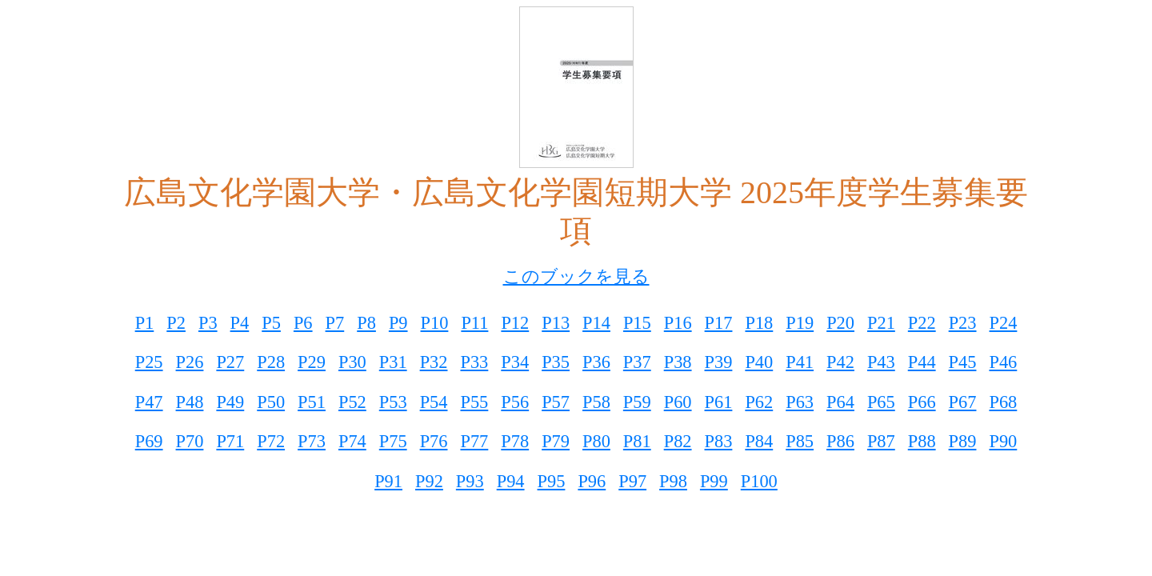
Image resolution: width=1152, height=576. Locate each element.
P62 (759, 402)
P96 (592, 481)
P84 (759, 441)
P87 (881, 441)
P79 (556, 441)
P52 (352, 402)
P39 (719, 362)
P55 (474, 402)
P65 (881, 402)
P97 (632, 481)
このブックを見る (576, 276)
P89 (963, 441)
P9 (398, 323)
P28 (271, 362)
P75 (393, 441)
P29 (312, 362)
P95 (552, 481)
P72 (271, 441)
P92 (429, 481)
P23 (963, 323)
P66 (922, 402)
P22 (922, 323)
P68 (1003, 402)
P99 (714, 481)
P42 (840, 362)
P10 (435, 323)
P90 (1003, 441)
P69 (149, 441)
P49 (230, 402)
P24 (1004, 323)
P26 (190, 362)
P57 (556, 402)
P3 (208, 323)
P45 (963, 362)
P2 (176, 323)
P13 (556, 323)
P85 (800, 441)
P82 (678, 441)
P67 (963, 402)
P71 (230, 441)
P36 (596, 362)
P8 (366, 323)
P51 (312, 402)
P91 (388, 481)
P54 (434, 402)
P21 (881, 323)
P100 (759, 481)
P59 (637, 402)
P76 (434, 441)
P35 (556, 362)
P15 (637, 323)
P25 (149, 362)
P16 (678, 323)
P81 (637, 441)
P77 (474, 441)
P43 (881, 362)
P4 (240, 323)
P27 (230, 362)
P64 (840, 402)
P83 (719, 441)
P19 (800, 323)
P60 (678, 402)
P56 (515, 402)
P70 (190, 441)
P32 (434, 362)
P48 (190, 402)
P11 (474, 323)
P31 (393, 362)
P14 (596, 323)
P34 (515, 362)
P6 (303, 323)
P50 (271, 402)
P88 (922, 441)
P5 (271, 323)
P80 (596, 441)
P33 (474, 362)
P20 (840, 323)
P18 (759, 323)
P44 (922, 362)
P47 (149, 402)
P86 (840, 441)
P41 (800, 362)
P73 (312, 441)
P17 (719, 323)
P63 (800, 402)
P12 (515, 323)
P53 (393, 402)
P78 (515, 441)
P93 (470, 481)
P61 (719, 402)
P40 (759, 362)
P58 (596, 402)
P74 (352, 441)
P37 (637, 362)
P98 (673, 481)
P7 (335, 323)
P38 (678, 362)
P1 (144, 323)
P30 (352, 362)
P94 (511, 481)
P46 (1003, 362)
